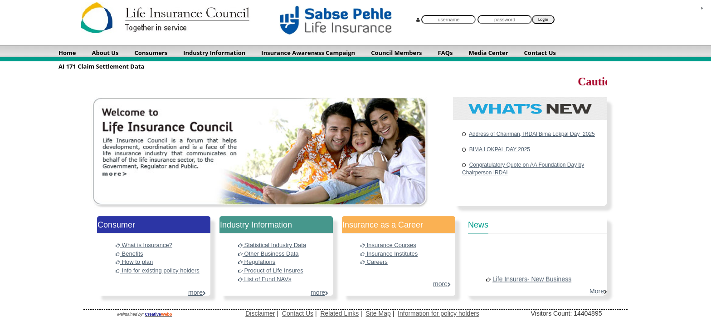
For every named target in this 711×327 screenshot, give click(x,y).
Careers (374, 261)
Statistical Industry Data (272, 245)
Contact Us (297, 313)
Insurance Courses (388, 245)
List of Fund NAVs (264, 279)
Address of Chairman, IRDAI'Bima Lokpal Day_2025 (532, 134)
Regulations (256, 261)
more (197, 292)
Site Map (378, 313)
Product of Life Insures (270, 270)
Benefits (129, 253)
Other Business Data (268, 253)
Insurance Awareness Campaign (308, 53)
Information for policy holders (438, 313)
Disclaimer (260, 313)
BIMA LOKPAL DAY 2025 (499, 149)
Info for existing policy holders (158, 270)
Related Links (339, 313)
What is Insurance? (144, 245)
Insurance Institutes (389, 253)
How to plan (134, 261)
